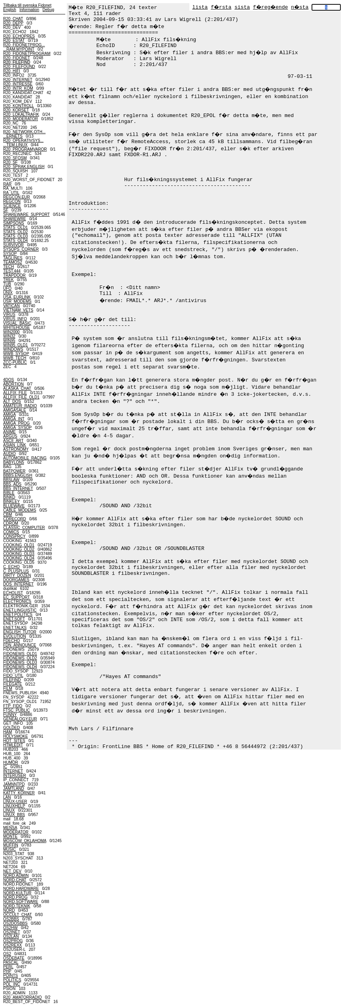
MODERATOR (15, 832)
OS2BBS (11, 919)
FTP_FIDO (12, 706)
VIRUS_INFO (15, 319)
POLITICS (12, 980)
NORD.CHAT (14, 880)
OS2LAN (11, 936)
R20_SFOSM (14, 158)
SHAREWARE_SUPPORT (26, 214)
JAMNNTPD (14, 784)
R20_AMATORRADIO (22, 997)
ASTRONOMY (15, 449)
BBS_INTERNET (18, 488)
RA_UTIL (11, 193)
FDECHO (11, 641)
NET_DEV (12, 871)
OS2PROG (13, 941)
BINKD (9, 497)
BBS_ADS (12, 484)
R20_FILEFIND (16, 62)
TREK (8, 280)
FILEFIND (12, 680)
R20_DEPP (13, 23)
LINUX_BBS (14, 814)
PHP (7, 971)
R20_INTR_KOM (18, 88)
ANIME (9, 432)
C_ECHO (11, 567)
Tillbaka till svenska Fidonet (27, 5)
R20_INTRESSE (17, 84)
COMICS (11, 532)
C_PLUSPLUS (16, 571)
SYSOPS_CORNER (21, 249)
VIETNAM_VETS (18, 310)
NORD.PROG (15, 897)
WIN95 (9, 340)
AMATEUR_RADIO (20, 406)
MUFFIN (10, 845)
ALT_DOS (12, 401)
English (9, 10)
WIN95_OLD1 (15, 345)
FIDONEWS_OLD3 (20, 662)
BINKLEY (11, 501)
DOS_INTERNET (18, 584)
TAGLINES (13, 258)
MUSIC (9, 849)
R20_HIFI (11, 71)
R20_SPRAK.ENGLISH (24, 166)
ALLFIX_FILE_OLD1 (21, 397)
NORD (9, 910)
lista (200, 7)
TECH (8, 267)
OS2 (7, 954)
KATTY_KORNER (19, 793)
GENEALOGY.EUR (20, 719)
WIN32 (9, 336)
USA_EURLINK (16, 297)
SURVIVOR (13, 245)
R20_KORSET (16, 110)
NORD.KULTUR (17, 893)
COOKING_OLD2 (18, 549)
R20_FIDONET (16, 58)
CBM (7, 514)
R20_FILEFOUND (19, 66)
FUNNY (10, 714)
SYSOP (10, 253)
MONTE (10, 836)
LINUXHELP (14, 806)
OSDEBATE (14, 958)
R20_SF (10, 162)
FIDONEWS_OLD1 (20, 654)
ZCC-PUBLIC (15, 362)
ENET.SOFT (14, 619)
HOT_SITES (14, 741)
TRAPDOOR (14, 275)
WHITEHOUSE (16, 327)
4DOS (8, 380)
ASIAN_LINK (14, 445)
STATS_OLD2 (15, 232)
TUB (7, 284)
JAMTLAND (13, 788)
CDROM (10, 523)
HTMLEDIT (13, 745)
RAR (7, 184)
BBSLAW (11, 480)
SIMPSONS (13, 223)
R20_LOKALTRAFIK (21, 114)
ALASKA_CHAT (17, 388)
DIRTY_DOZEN (17, 575)
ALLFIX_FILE (15, 393)
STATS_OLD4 (15, 240)
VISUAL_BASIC (17, 323)
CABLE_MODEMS (19, 510)
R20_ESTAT (14, 40)
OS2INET (11, 932)
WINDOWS (13, 349)
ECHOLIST (13, 593)
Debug (48, 10)
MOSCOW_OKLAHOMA (24, 841)
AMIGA (9, 414)
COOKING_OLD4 (18, 558)
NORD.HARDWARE (21, 888)
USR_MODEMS (17, 301)
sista (242, 7)
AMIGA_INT (14, 419)
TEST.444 (12, 271)
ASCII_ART (13, 440)
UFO (7, 288)
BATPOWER (14, 471)
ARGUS (10, 436)
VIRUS (9, 314)
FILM (7, 688)
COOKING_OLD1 (18, 545)
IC (5, 767)
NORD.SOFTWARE (20, 901)
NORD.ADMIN (15, 875)
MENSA (10, 828)
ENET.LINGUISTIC (19, 610)
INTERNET (13, 771)
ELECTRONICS (17, 601)
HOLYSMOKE (15, 736)
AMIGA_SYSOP (17, 427)
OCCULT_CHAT (17, 915)
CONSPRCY (14, 536)
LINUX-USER (15, 801)
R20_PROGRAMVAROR (25, 149)
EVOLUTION (14, 636)
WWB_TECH (14, 358)
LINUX (9, 810)
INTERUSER (14, 775)
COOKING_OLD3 (18, 554)
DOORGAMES (16, 580)
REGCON (12, 201)
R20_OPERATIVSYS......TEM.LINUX (23, 142)
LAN (7, 797)
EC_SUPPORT (16, 597)
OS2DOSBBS (15, 923)
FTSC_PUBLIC (16, 710)
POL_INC (11, 984)
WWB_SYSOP (16, 353)
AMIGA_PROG (16, 423)
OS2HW (10, 928)
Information (29, 10)
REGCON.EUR (16, 197)
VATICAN (11, 306)
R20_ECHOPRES (19, 36)
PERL (8, 967)
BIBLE (8, 493)
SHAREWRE (14, 219)
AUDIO (9, 454)
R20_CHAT (13, 19)
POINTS (10, 975)
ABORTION (13, 384)
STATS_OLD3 (15, 236)
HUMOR (10, 762)
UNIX (8, 293)
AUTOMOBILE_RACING (25, 458)
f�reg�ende (270, 7)
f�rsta (221, 7)
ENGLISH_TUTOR (19, 632)
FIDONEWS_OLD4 (20, 667)
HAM (7, 732)
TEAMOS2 (12, 262)
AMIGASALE (14, 410)
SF (5, 210)
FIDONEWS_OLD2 (20, 658)
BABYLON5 (13, 462)
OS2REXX (12, 945)
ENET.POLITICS (17, 614)
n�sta (299, 7)
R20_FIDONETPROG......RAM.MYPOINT (24, 47)
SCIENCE (12, 206)
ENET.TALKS (14, 627)
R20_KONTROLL (18, 106)
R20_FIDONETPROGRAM (26, 53)
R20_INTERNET (17, 79)
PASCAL (10, 962)
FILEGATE (12, 684)
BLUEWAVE (14, 506)
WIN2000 (11, 332)
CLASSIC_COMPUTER (24, 527)
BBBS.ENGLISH (17, 475)
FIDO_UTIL (13, 675)
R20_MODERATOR (20, 119)
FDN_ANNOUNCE (19, 645)
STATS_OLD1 (15, 227)
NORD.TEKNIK (16, 906)
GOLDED (11, 727)
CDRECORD (14, 519)
